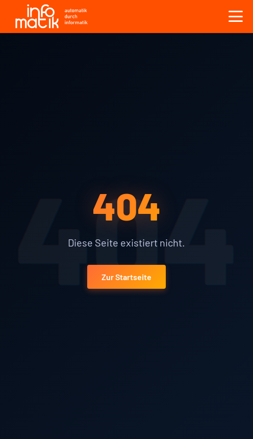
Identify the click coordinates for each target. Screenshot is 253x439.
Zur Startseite (126, 277)
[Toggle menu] (236, 16)
